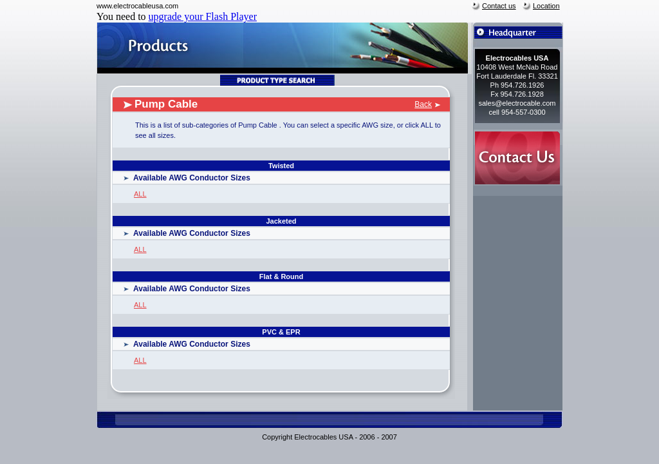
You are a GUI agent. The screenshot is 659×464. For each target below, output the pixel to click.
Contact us (499, 6)
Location (546, 6)
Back (423, 104)
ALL (140, 194)
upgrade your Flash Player (203, 16)
